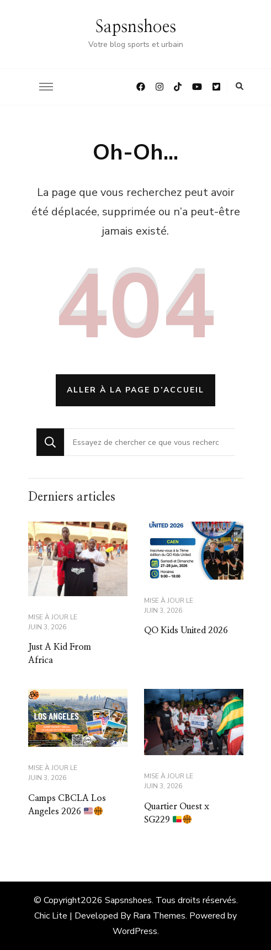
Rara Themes (159, 916)
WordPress (135, 931)
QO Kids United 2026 (186, 630)
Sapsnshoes (135, 27)
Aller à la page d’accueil (135, 390)
